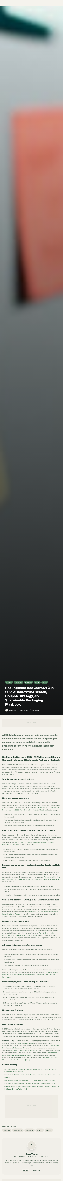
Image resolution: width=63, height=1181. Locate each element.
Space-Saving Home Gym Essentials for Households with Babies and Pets (29, 1080)
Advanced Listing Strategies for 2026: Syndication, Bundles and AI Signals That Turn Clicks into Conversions (30, 974)
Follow (25, 1170)
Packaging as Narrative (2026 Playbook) (24, 1050)
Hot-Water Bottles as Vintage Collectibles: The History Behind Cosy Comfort (30, 1083)
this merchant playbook (25, 1043)
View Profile (36, 1170)
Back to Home (8, 3)
